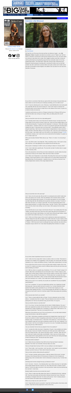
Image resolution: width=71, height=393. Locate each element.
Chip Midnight (30, 51)
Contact (26, 392)
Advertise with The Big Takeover (41, 7)
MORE (62, 18)
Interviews (30, 14)
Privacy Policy (36, 392)
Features (36, 14)
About (20, 392)
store (14, 48)
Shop (42, 14)
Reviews (23, 14)
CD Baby (64, 132)
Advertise (23, 392)
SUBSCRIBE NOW (14, 46)
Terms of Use (31, 392)
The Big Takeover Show (13, 14)
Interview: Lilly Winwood (34, 21)
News (5, 14)
